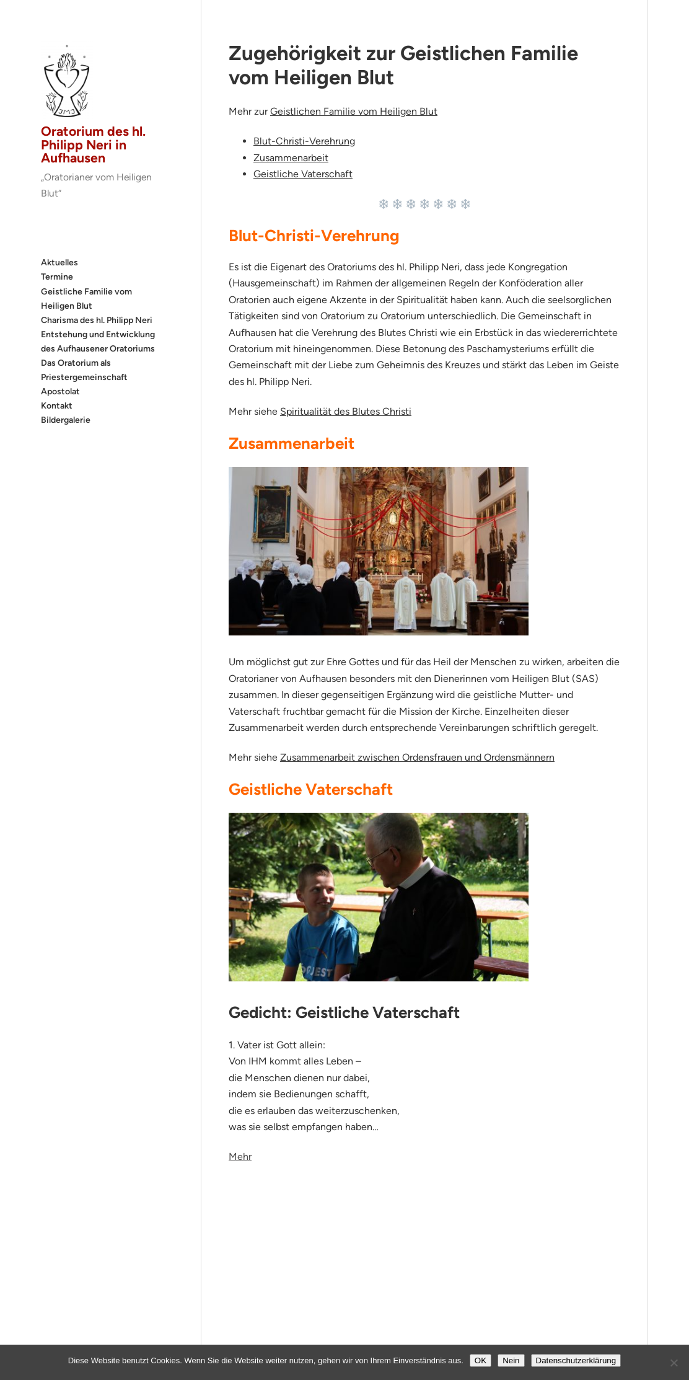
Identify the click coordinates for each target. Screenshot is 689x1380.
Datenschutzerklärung (576, 1360)
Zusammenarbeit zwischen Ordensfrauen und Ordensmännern (417, 757)
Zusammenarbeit (290, 158)
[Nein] (673, 1362)
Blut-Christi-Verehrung (304, 141)
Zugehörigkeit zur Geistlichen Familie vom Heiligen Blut (403, 65)
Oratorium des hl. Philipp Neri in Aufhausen (93, 144)
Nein (510, 1360)
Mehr (240, 1156)
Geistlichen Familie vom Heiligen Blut (353, 111)
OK (480, 1360)
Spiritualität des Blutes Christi (345, 411)
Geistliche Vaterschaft (303, 174)
